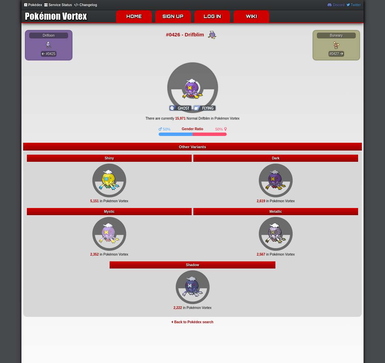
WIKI (251, 16)
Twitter (354, 5)
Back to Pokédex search (192, 322)
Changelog (85, 5)
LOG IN (212, 16)
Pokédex (33, 5)
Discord (335, 5)
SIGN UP (172, 16)
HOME (134, 16)
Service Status (58, 5)
